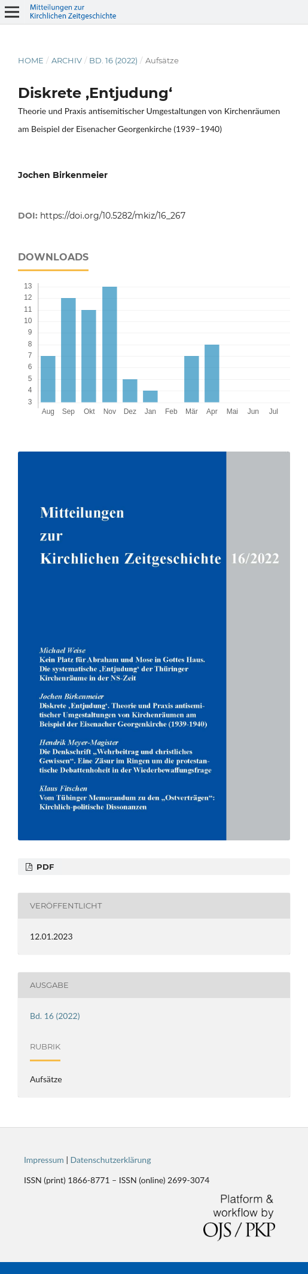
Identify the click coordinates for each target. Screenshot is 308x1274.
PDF (44, 866)
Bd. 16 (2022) (113, 60)
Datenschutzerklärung (111, 1160)
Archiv (66, 60)
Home (31, 60)
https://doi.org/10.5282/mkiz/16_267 (112, 215)
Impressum (44, 1160)
